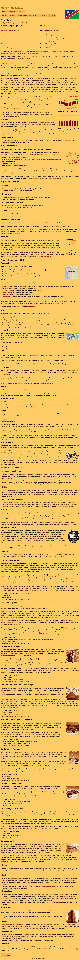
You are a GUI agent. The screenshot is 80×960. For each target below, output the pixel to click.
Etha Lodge (25, 590)
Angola (44, 15)
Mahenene (39, 51)
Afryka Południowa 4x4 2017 (22, 58)
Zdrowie (3, 32)
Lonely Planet (21, 270)
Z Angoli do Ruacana (51, 30)
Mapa (3, 11)
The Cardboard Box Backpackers (12, 924)
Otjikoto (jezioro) (69, 51)
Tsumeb (28, 53)
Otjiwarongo (5, 53)
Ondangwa (54, 51)
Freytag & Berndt (7, 290)
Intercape (14, 902)
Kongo (12, 15)
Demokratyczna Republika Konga (28, 15)
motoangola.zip (36, 321)
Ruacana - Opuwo (50, 32)
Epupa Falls (9, 51)
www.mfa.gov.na (55, 178)
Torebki (24, 23)
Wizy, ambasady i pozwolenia (10, 30)
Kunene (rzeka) (30, 51)
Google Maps (31, 306)
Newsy (11, 23)
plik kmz (20, 599)
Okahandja (46, 51)
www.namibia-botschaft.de (38, 154)
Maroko (4, 15)
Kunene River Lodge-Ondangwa (55, 38)
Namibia (52, 15)
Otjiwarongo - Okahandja (53, 44)
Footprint (11, 274)
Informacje (12, 11)
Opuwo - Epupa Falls (51, 34)
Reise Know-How (7, 292)
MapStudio (5, 296)
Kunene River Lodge (7, 699)
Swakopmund (49, 46)
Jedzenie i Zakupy (6, 48)
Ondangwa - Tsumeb (51, 40)
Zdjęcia (4, 23)
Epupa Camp (14, 661)
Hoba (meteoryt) (19, 51)
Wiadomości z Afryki (46, 383)
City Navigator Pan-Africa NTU (11, 325)
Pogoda (3, 28)
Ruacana (12, 53)
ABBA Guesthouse (45, 634)
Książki (17, 23)
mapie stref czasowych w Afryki (11, 108)
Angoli (53, 28)
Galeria (21, 11)
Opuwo (61, 51)
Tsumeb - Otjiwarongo (52, 42)
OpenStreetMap (7, 317)
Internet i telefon (6, 42)
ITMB (3, 298)
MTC (3, 419)
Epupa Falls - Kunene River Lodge (56, 36)
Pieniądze (4, 36)
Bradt (10, 276)
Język (2, 40)
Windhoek (49, 48)
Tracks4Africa (6, 286)
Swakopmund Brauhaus (50, 886)
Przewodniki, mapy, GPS (8, 34)
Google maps (13, 599)
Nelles (4, 294)
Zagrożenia (4, 38)
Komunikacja (5, 44)
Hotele (3, 46)
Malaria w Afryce (46, 256)
